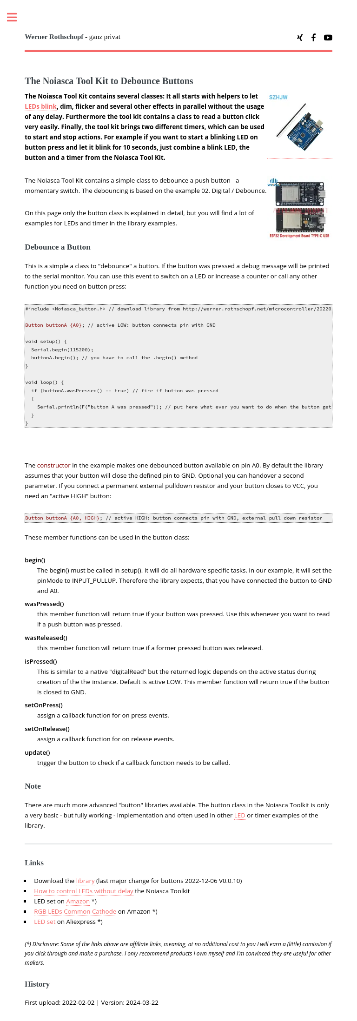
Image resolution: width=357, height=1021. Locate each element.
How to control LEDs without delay (83, 891)
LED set (44, 921)
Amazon (78, 901)
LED (239, 815)
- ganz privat (72, 36)
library (85, 880)
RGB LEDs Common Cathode (75, 911)
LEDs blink (41, 106)
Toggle (16, 17)
